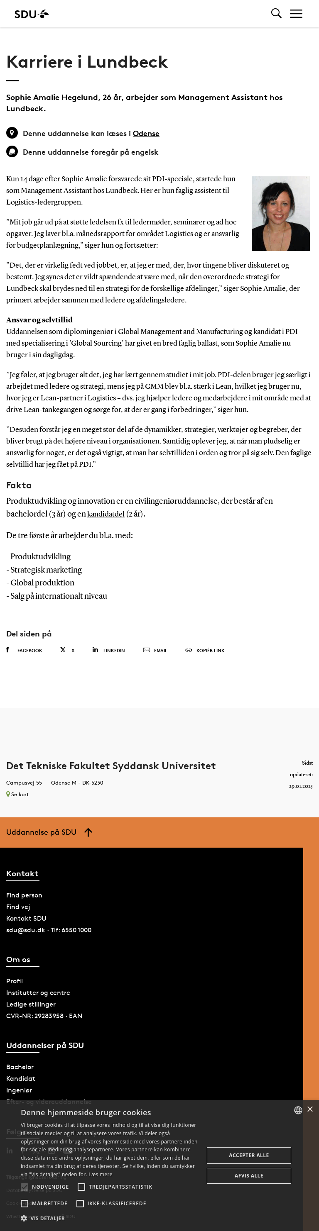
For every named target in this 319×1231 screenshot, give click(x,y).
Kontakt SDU (26, 918)
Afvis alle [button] (249, 1175)
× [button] (310, 1110)
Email (155, 650)
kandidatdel (106, 514)
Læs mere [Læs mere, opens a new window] (100, 1174)
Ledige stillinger (31, 1004)
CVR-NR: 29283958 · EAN (44, 1016)
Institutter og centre (38, 993)
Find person (24, 895)
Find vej (18, 907)
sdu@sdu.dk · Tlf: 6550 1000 (48, 930)
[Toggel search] (276, 13)
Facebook (24, 650)
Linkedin (108, 649)
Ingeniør (19, 1090)
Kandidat (20, 1078)
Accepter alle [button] (249, 1155)
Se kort (17, 794)
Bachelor (20, 1067)
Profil (14, 981)
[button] (24, 1187)
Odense (146, 133)
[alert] (159, 1165)
